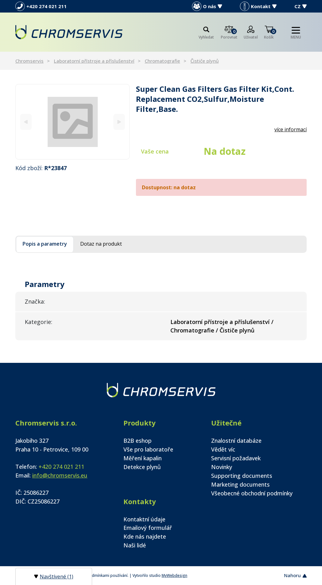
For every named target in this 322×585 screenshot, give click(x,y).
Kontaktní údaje (144, 519)
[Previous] (26, 122)
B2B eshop (137, 440)
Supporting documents (241, 475)
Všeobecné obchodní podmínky (252, 493)
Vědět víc (223, 449)
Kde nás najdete (144, 536)
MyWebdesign (174, 575)
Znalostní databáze (236, 440)
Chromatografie (162, 61)
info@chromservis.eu (59, 475)
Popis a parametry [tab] (45, 243)
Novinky (221, 467)
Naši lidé (134, 545)
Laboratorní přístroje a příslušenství (94, 61)
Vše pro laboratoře (148, 449)
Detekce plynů (142, 467)
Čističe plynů (204, 61)
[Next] (119, 122)
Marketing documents (240, 484)
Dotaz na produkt (101, 243)
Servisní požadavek (236, 458)
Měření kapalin (142, 458)
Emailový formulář (147, 527)
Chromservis (29, 61)
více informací (290, 129)
